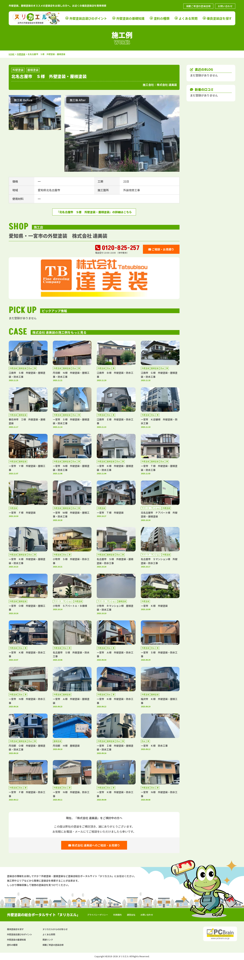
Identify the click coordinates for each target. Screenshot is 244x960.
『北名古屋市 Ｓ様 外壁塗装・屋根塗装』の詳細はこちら (94, 212)
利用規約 (117, 914)
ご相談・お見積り (161, 249)
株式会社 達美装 (167, 85)
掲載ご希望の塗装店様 (198, 6)
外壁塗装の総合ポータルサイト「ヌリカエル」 (43, 914)
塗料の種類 (161, 18)
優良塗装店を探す (219, 18)
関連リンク (48, 939)
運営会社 (131, 914)
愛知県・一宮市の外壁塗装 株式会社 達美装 (58, 235)
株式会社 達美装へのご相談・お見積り (94, 845)
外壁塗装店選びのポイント (88, 18)
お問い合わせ (225, 6)
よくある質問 (188, 18)
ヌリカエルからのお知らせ (55, 929)
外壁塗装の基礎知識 (130, 18)
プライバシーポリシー (97, 914)
